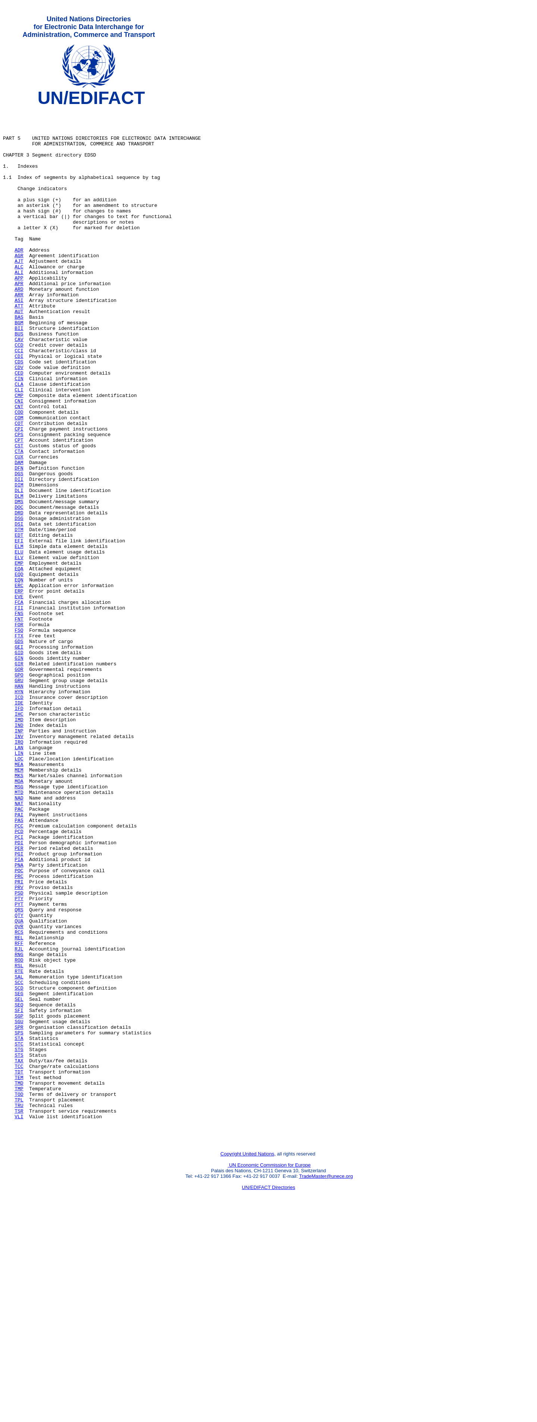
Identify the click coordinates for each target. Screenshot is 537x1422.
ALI (19, 306)
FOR (19, 729)
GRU (19, 796)
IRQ (19, 870)
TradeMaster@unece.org (326, 1383)
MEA (19, 897)
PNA (19, 1018)
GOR (19, 783)
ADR (19, 280)
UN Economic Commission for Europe (269, 1372)
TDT (19, 1266)
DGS (19, 548)
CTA (19, 521)
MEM (19, 904)
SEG (19, 1172)
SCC (19, 1158)
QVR (19, 1091)
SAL (19, 1152)
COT (19, 488)
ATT (19, 347)
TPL (19, 1299)
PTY (19, 1058)
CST (19, 514)
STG (19, 1239)
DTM (19, 615)
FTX (19, 743)
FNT (19, 722)
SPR (19, 1212)
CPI (19, 494)
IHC (19, 836)
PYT (19, 1065)
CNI (19, 461)
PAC (19, 951)
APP (19, 313)
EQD (19, 669)
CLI (19, 447)
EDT (19, 622)
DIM (19, 561)
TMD (19, 1279)
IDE (19, 823)
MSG (19, 924)
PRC (19, 1031)
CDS (19, 414)
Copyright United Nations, (248, 1360)
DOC (19, 588)
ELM (19, 635)
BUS (19, 380)
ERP (19, 689)
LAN (19, 877)
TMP (19, 1286)
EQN (19, 675)
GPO (19, 789)
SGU (19, 1205)
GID (19, 763)
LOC (19, 890)
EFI (19, 628)
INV (19, 863)
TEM (19, 1273)
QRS (19, 1071)
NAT (19, 944)
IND (19, 850)
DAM (19, 535)
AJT (19, 293)
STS (19, 1246)
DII (19, 555)
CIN (19, 434)
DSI (19, 608)
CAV (19, 387)
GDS (19, 749)
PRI (19, 1038)
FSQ (19, 736)
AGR (19, 286)
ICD (19, 816)
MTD (19, 930)
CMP (19, 454)
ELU (19, 642)
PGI (19, 1004)
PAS (19, 964)
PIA (19, 1011)
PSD (19, 1051)
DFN (19, 541)
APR (19, 320)
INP (19, 857)
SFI (19, 1192)
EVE (19, 696)
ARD (19, 327)
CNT (19, 467)
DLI (19, 568)
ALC (19, 300)
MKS (19, 910)
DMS (19, 581)
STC (19, 1232)
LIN (19, 883)
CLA (19, 441)
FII (19, 709)
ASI (19, 340)
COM (19, 481)
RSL (19, 1138)
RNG (19, 1125)
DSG (19, 602)
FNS (19, 716)
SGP (19, 1199)
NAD (19, 937)
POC (19, 1024)
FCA (19, 702)
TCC (19, 1259)
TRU (19, 1306)
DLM (19, 575)
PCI (19, 984)
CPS (19, 501)
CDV (19, 420)
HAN (19, 803)
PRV (19, 1044)
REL (19, 1105)
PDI (19, 991)
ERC (19, 682)
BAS (19, 360)
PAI (19, 957)
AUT (19, 353)
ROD (19, 1132)
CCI (19, 400)
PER (19, 997)
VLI (19, 1320)
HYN (19, 810)
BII (19, 374)
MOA (19, 917)
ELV (19, 649)
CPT (19, 508)
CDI (19, 407)
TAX (19, 1252)
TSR (19, 1313)
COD (19, 474)
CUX (19, 528)
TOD (19, 1293)
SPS (19, 1219)
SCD (19, 1165)
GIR (19, 776)
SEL (19, 1179)
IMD (19, 843)
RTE (19, 1145)
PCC (19, 971)
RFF (19, 1112)
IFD (19, 830)
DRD (19, 595)
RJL (19, 1118)
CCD (19, 394)
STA (19, 1226)
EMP (19, 655)
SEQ (19, 1185)
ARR (19, 333)
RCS (19, 1098)
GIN (19, 769)
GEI (19, 756)
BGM (19, 367)
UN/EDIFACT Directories (268, 1394)
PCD (19, 977)
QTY (19, 1078)
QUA (19, 1085)
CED (19, 427)
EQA (19, 662)
